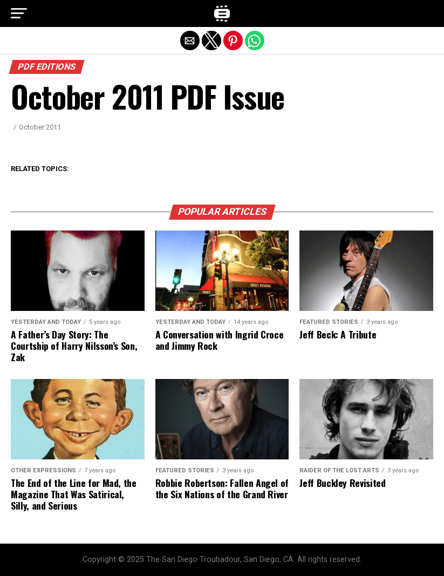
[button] (19, 13)
